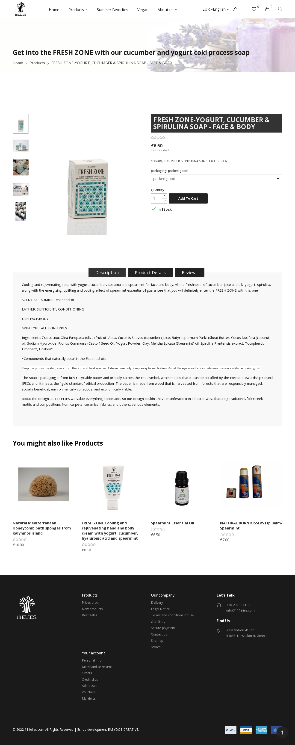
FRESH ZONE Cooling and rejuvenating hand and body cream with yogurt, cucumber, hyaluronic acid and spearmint (110, 530)
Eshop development (92, 729)
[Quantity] (156, 198)
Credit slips (90, 679)
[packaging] (216, 178)
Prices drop (90, 602)
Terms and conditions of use (172, 615)
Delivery (157, 602)
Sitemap (157, 640)
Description (107, 272)
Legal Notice (160, 609)
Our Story (158, 621)
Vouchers (89, 692)
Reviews (190, 272)
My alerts (89, 698)
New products (92, 609)
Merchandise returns (97, 667)
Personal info (92, 660)
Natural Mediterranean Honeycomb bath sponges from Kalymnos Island (42, 528)
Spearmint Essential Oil (172, 523)
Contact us (159, 634)
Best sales (89, 615)
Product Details (150, 272)
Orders (87, 673)
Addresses (89, 685)
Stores (156, 647)
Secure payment (163, 628)
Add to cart (188, 198)
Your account (93, 653)
